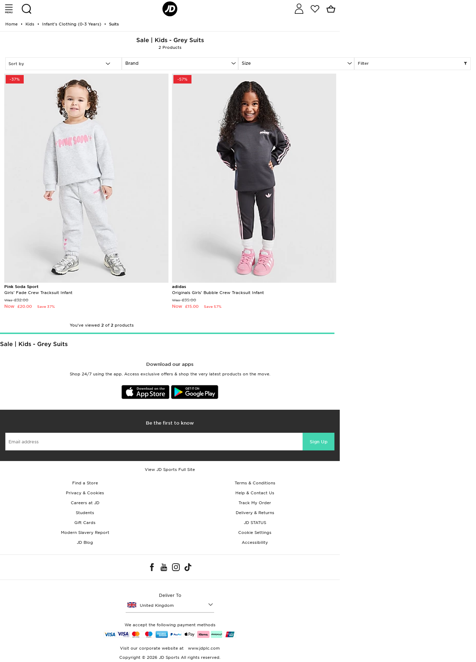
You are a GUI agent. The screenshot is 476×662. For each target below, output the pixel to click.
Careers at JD (85, 502)
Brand (131, 63)
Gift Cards (85, 522)
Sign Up (318, 441)
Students (85, 512)
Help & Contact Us (254, 492)
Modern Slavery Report (85, 532)
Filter (412, 63)
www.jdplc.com (203, 648)
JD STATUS (255, 522)
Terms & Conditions (255, 482)
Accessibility (255, 542)
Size (246, 63)
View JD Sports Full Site (170, 469)
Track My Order (255, 502)
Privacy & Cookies (85, 492)
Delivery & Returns (255, 512)
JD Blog (85, 542)
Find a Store (85, 482)
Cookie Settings (254, 532)
